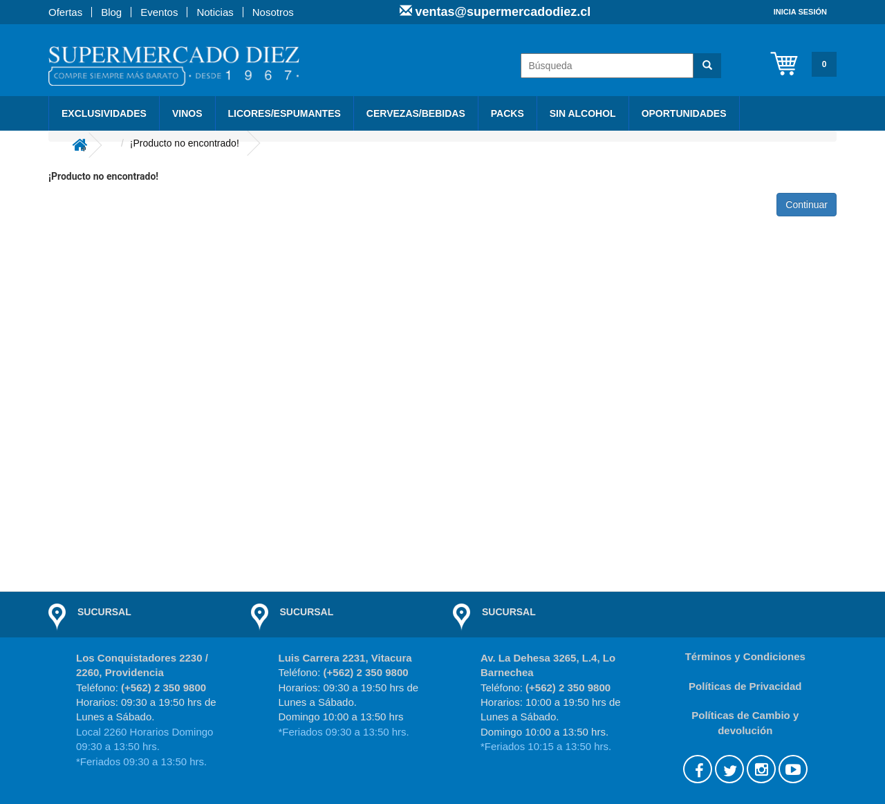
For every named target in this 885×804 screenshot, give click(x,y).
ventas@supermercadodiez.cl (501, 12)
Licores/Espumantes (284, 113)
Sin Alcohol (583, 113)
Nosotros (273, 12)
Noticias (214, 12)
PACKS (507, 113)
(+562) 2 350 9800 (163, 687)
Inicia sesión (800, 12)
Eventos (159, 12)
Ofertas (65, 12)
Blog (111, 12)
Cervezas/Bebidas (415, 113)
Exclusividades (104, 113)
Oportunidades (684, 113)
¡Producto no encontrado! (184, 143)
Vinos (187, 113)
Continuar (806, 204)
